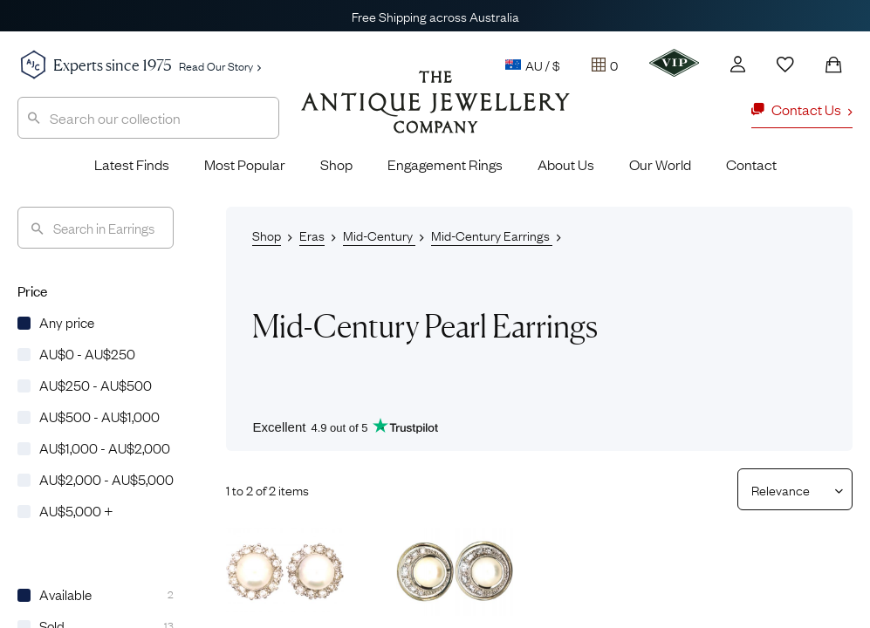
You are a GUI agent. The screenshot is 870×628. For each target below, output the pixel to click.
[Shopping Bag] (833, 64)
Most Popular (244, 164)
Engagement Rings (445, 164)
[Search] (95, 228)
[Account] (737, 64)
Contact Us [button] (802, 109)
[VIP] (674, 63)
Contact (751, 164)
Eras (312, 234)
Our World (660, 164)
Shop (336, 164)
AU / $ (532, 64)
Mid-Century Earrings (491, 234)
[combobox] (148, 118)
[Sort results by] (788, 489)
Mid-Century (379, 234)
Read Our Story (220, 65)
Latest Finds (131, 164)
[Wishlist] (785, 64)
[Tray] (605, 64)
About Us (566, 164)
